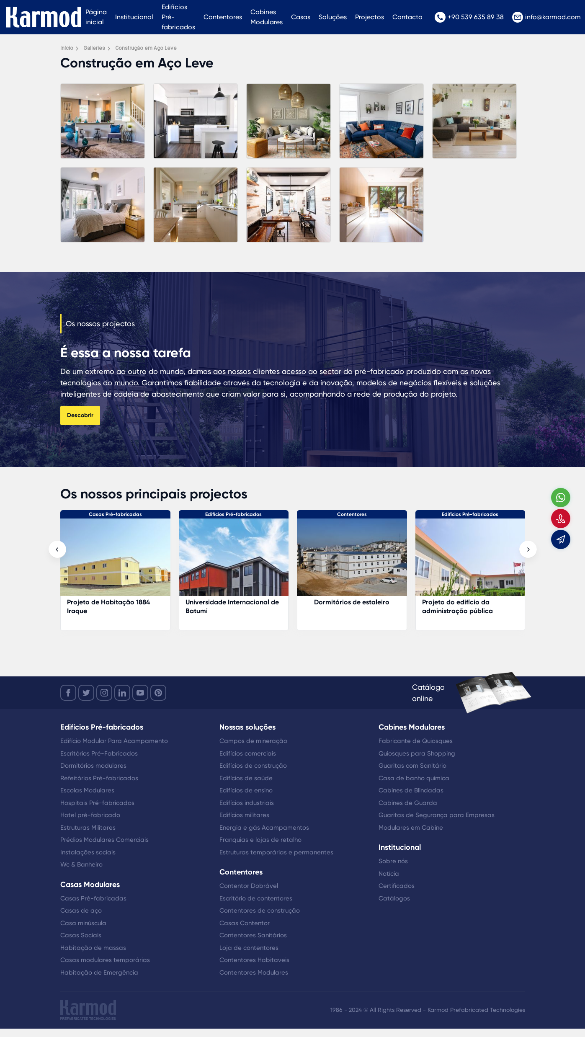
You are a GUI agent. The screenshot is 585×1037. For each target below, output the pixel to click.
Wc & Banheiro (81, 864)
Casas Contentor (244, 923)
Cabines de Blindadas (411, 790)
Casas (300, 17)
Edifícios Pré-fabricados (178, 17)
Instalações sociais (88, 852)
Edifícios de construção (253, 765)
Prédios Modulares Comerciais (104, 840)
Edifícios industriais (246, 803)
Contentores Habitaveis (254, 960)
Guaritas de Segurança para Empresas (437, 815)
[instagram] (104, 693)
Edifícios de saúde (246, 778)
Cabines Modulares (266, 17)
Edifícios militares (244, 815)
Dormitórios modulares (93, 765)
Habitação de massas (93, 948)
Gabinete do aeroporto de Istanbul (108, 606)
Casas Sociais (80, 935)
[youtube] (140, 693)
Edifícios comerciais (247, 753)
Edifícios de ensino (246, 790)
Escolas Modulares (87, 790)
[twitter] (86, 693)
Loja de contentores (248, 948)
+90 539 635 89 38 (469, 17)
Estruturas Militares (88, 827)
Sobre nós (393, 861)
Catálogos (394, 898)
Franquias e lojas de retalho (260, 840)
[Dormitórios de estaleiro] (470, 561)
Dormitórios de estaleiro (470, 602)
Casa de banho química (414, 778)
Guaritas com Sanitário (412, 765)
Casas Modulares (90, 884)
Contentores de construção (259, 910)
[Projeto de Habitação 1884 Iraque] (233, 561)
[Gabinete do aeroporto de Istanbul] (115, 561)
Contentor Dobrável (248, 886)
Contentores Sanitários (253, 935)
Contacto (407, 17)
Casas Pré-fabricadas (233, 514)
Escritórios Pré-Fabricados (99, 753)
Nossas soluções (247, 727)
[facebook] (68, 693)
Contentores (223, 17)
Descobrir (80, 415)
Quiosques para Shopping (417, 753)
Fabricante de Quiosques (416, 741)
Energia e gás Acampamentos (264, 827)
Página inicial (96, 17)
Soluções (333, 17)
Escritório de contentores (255, 898)
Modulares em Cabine (411, 827)
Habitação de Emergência (99, 972)
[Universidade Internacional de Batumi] (352, 561)
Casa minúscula (83, 923)
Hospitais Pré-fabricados (97, 803)
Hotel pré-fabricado (90, 815)
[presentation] (57, 549)
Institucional (134, 17)
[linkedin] (122, 693)
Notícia (389, 873)
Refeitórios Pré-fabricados (99, 778)
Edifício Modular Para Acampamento (114, 741)
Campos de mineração (253, 741)
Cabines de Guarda (408, 803)
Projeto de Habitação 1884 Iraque (226, 606)
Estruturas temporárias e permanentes (276, 852)
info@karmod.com (546, 17)
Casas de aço (81, 910)
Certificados (397, 886)
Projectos (369, 17)
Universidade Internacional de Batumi (350, 606)
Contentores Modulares (253, 972)
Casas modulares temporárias (105, 960)
